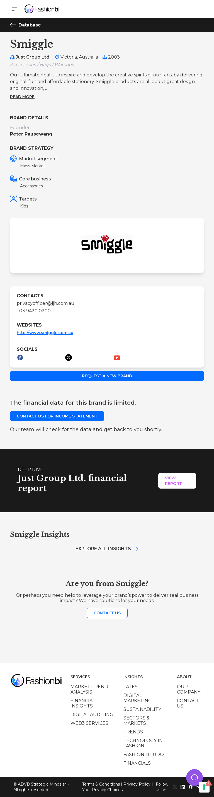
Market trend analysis (89, 689)
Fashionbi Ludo (143, 754)
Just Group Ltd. (33, 57)
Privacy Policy (136, 784)
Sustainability (142, 709)
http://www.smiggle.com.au (45, 332)
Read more (22, 96)
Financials (137, 763)
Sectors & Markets (136, 720)
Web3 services (89, 723)
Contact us (107, 612)
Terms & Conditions (101, 784)
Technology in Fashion (143, 743)
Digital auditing (91, 714)
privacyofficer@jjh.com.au (45, 303)
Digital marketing (137, 698)
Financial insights (82, 703)
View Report (173, 480)
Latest (132, 686)
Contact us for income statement (57, 416)
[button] (194, 777)
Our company (188, 689)
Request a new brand (107, 375)
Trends (133, 732)
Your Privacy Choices (102, 789)
